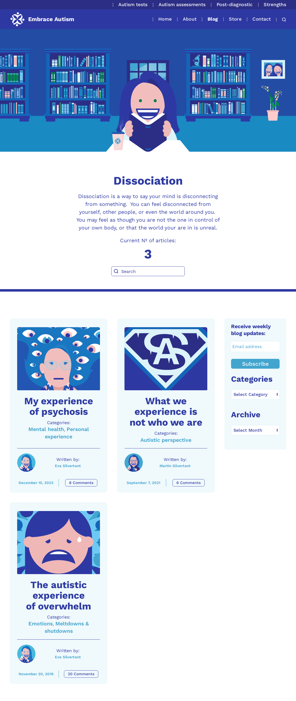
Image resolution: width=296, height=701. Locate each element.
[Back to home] (42, 19)
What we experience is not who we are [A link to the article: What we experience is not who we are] (166, 411)
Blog (213, 19)
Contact (261, 19)
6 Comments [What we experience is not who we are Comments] (188, 483)
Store (235, 19)
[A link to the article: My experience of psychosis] (58, 359)
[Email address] (255, 346)
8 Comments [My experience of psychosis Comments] (81, 483)
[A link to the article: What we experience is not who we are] (165, 359)
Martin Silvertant (175, 466)
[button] (281, 19)
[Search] (148, 271)
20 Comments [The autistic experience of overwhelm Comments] (81, 674)
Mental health (46, 429)
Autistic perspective (165, 440)
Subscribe (255, 364)
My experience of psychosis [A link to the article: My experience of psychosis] (58, 406)
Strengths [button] (275, 4)
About (190, 19)
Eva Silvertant (68, 466)
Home (165, 19)
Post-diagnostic (235, 4)
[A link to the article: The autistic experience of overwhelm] (58, 543)
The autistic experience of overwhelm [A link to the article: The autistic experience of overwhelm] (58, 595)
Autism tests (133, 4)
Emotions (40, 623)
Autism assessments (182, 4)
